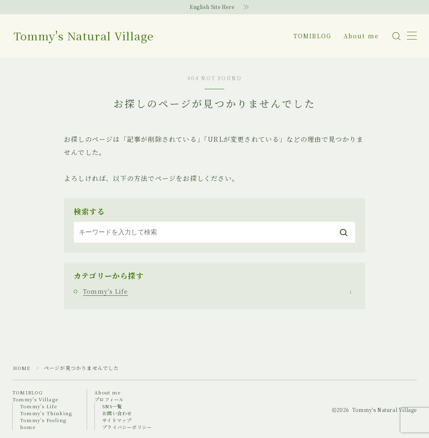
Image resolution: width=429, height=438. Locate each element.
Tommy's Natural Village (96, 36)
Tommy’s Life (39, 406)
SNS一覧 (114, 406)
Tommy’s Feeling (43, 419)
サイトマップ (119, 419)
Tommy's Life (217, 291)
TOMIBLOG (312, 36)
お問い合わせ (119, 412)
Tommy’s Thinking (46, 412)
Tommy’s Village (35, 399)
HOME (22, 367)
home (28, 426)
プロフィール (111, 399)
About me (361, 36)
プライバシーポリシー (130, 426)
